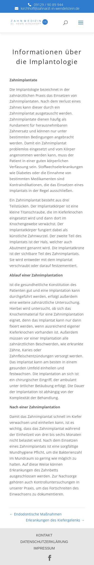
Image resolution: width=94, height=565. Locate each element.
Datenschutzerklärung (44, 542)
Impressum (44, 548)
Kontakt (44, 535)
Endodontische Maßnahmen (36, 514)
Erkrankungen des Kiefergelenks (55, 520)
